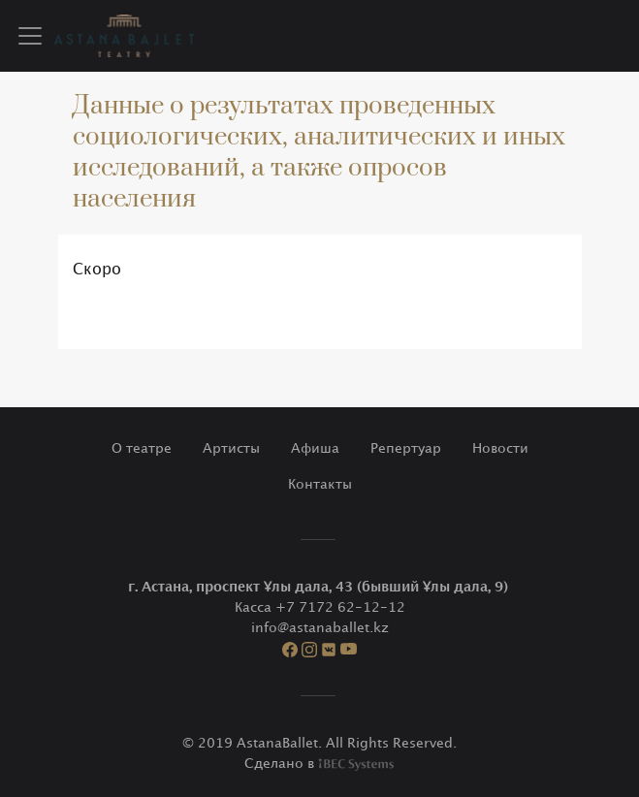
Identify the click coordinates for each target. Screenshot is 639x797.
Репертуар (405, 448)
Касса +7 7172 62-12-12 (320, 607)
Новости (500, 448)
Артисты (231, 448)
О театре (142, 448)
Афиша (315, 448)
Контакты (320, 484)
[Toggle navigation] (30, 35)
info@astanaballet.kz (320, 628)
